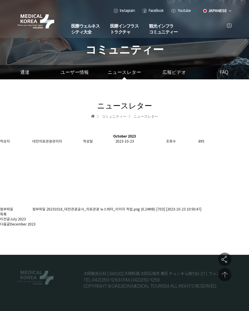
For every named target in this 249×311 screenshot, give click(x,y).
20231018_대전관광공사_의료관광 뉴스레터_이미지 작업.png (93, 209)
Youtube (184, 10)
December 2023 (22, 224)
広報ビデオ (174, 72)
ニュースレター (124, 72)
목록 (3, 214)
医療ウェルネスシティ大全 (85, 29)
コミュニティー (163, 32)
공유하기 (224, 259)
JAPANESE (217, 11)
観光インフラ (161, 26)
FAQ (224, 72)
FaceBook (156, 10)
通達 (25, 72)
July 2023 (18, 219)
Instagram (127, 10)
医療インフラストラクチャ (124, 29)
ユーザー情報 (75, 72)
